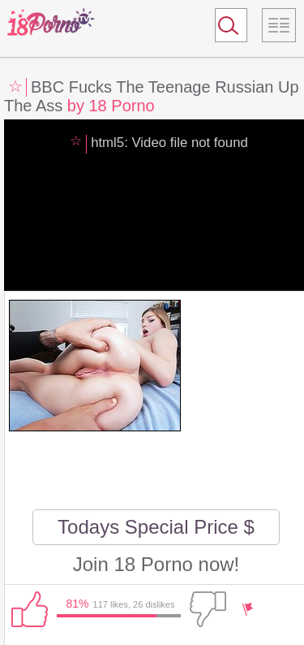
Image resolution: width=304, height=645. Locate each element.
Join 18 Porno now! (156, 564)
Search (224, 28)
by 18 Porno (111, 106)
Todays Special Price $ (156, 527)
